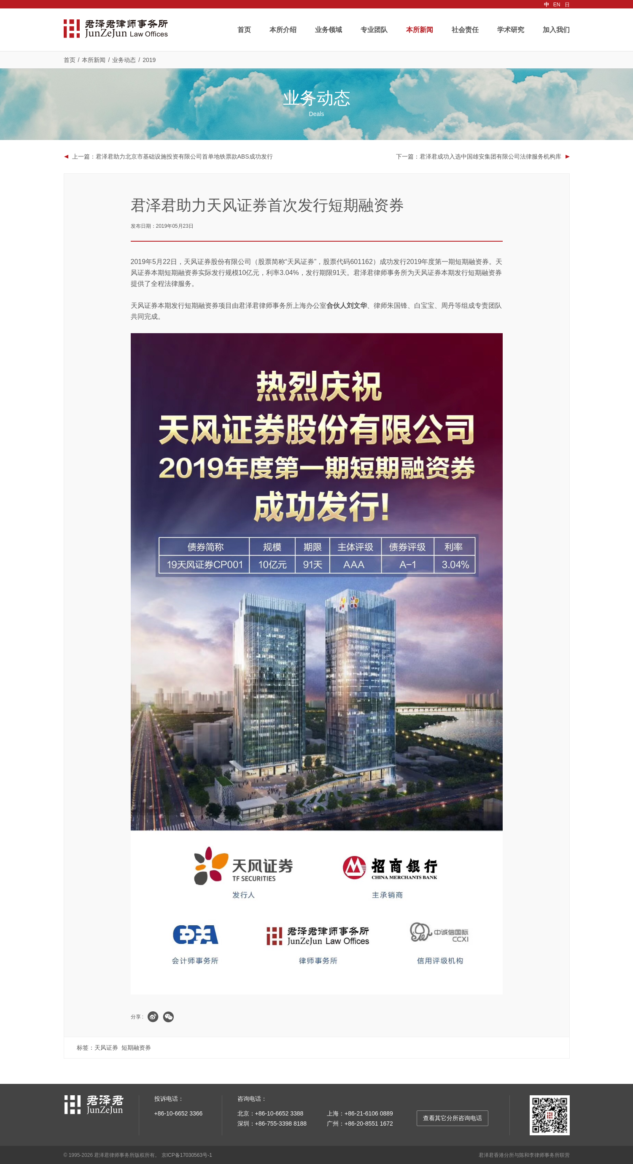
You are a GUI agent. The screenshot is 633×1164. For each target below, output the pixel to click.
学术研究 (510, 29)
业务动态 (124, 60)
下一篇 (478, 156)
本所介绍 (282, 29)
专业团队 (374, 29)
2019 (149, 60)
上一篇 (172, 156)
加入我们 (556, 29)
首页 (244, 29)
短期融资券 (136, 1047)
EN (556, 5)
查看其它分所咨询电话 (452, 1117)
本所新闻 (419, 29)
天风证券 (106, 1047)
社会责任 (465, 29)
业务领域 (328, 29)
